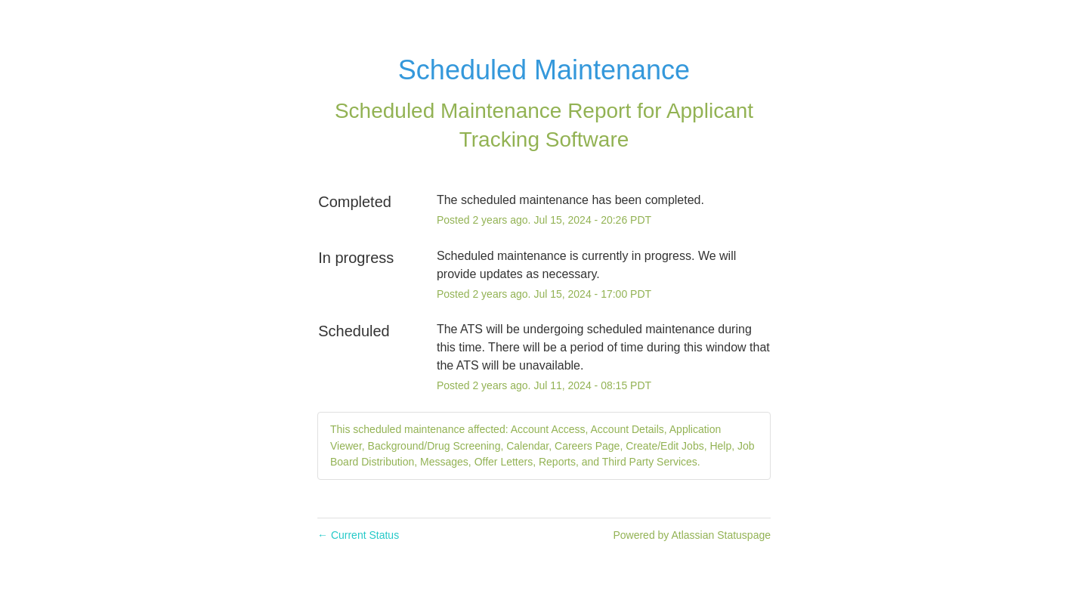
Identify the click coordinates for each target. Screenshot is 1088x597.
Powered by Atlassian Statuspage (692, 535)
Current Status (358, 535)
